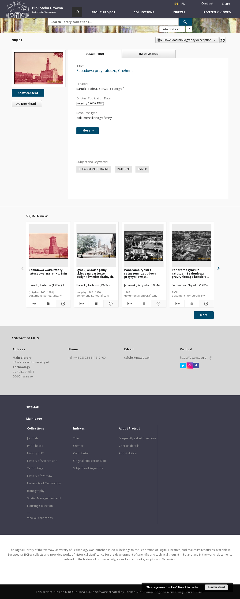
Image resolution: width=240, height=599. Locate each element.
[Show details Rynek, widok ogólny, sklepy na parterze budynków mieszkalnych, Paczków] (110, 304)
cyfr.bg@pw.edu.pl (137, 358)
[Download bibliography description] (33, 304)
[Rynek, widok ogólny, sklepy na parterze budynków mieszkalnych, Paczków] (96, 245)
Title (76, 438)
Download (25, 103)
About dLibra (128, 453)
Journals (32, 438)
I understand (216, 587)
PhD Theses (35, 446)
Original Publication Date (90, 461)
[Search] (185, 22)
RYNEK (142, 169)
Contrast (207, 3)
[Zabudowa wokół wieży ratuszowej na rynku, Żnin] (48, 245)
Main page (34, 419)
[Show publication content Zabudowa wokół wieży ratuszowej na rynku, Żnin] (48, 304)
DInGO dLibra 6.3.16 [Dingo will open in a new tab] (79, 592)
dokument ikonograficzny (94, 118)
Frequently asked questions (137, 438)
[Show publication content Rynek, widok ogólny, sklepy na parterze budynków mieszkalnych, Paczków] (96, 304)
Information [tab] (148, 54)
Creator (78, 446)
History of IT (35, 453)
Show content (28, 93)
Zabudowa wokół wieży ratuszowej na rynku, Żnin (48, 271)
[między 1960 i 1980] (90, 103)
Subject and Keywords (88, 468)
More (204, 315)
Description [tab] (95, 54)
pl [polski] (183, 3)
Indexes (179, 12)
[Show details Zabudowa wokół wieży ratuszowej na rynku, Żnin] (62, 304)
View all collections (39, 518)
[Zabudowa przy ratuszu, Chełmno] (38, 68)
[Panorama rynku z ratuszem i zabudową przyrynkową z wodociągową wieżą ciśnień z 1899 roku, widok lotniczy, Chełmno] (144, 245)
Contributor (81, 453)
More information (188, 587)
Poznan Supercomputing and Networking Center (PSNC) (164, 592)
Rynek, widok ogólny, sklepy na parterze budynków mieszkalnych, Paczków (95, 273)
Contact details (129, 446)
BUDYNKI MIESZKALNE (94, 169)
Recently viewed (217, 12)
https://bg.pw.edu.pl (193, 358)
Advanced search (172, 29)
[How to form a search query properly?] (189, 29)
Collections (144, 12)
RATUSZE (123, 169)
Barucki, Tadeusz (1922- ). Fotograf (100, 89)
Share (226, 4)
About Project (103, 12)
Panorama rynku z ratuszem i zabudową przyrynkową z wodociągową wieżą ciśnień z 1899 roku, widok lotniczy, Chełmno (143, 273)
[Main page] (77, 12)
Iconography (35, 491)
